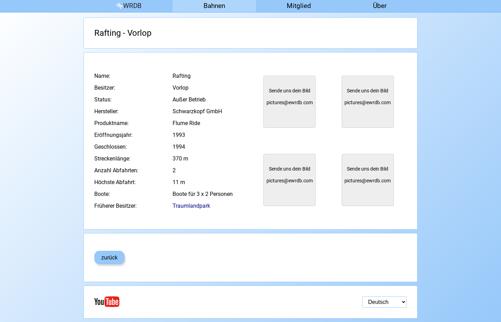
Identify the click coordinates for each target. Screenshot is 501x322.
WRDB (128, 6)
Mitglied (299, 6)
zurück (109, 257)
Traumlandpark (191, 206)
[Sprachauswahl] (384, 302)
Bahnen (214, 6)
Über (380, 6)
